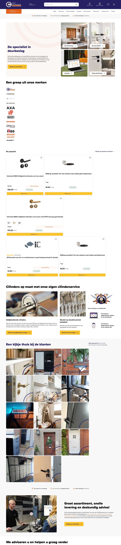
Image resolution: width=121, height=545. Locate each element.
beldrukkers (67, 516)
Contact (113, 11)
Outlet (54, 11)
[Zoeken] (61, 4)
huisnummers (108, 514)
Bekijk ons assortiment (17, 67)
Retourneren (96, 11)
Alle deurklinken (97, 46)
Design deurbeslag (98, 73)
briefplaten (74, 516)
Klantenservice (105, 11)
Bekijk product (25, 193)
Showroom (61, 11)
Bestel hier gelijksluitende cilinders (19, 332)
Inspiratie (79, 11)
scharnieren (93, 514)
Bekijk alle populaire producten (105, 151)
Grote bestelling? (70, 11)
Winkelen (31, 4)
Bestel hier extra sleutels (70, 332)
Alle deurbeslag (70, 46)
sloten (88, 514)
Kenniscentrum (87, 11)
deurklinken (100, 514)
